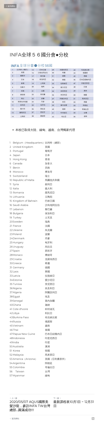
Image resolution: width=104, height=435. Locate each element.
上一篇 (13, 398)
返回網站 (10, 6)
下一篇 (57, 398)
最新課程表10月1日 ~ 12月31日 (73, 404)
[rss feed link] (93, 418)
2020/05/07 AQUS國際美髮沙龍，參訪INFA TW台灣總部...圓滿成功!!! (30, 406)
